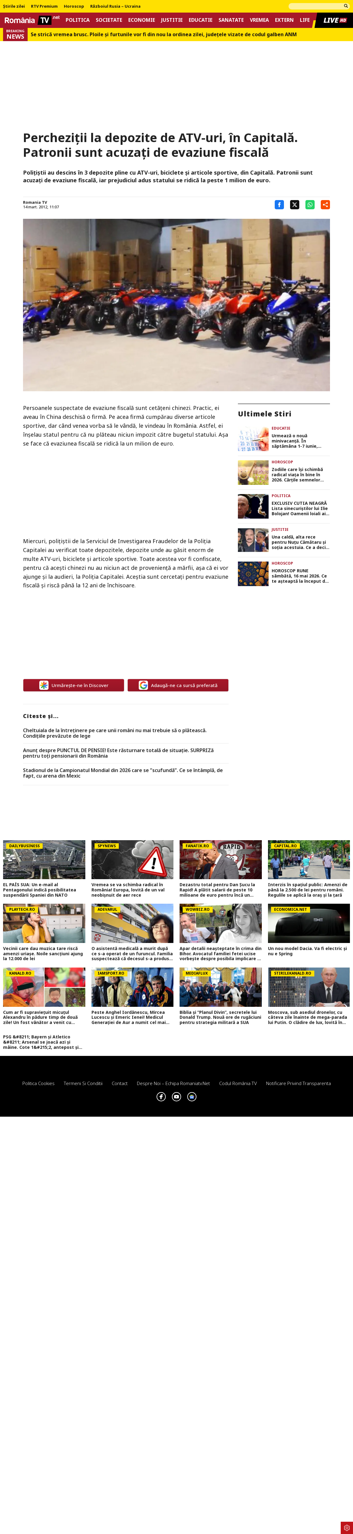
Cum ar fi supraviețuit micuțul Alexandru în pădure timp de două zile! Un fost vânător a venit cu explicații (40, 1017)
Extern (284, 20)
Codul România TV (238, 1083)
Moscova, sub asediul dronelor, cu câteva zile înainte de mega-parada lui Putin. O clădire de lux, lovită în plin (307, 1017)
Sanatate (231, 20)
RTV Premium (44, 6)
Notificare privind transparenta (298, 1083)
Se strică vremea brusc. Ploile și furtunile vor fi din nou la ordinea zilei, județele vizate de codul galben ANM (164, 34)
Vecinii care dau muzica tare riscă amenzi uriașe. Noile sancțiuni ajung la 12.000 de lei (43, 953)
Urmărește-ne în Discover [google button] (73, 685)
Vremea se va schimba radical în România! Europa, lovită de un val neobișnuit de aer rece (128, 890)
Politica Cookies (38, 1083)
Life (305, 20)
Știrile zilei (14, 6)
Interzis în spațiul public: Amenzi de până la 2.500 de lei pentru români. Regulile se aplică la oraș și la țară (307, 890)
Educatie (200, 20)
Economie (141, 20)
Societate (109, 20)
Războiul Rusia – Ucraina (115, 6)
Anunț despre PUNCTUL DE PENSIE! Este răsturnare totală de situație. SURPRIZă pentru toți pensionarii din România (118, 753)
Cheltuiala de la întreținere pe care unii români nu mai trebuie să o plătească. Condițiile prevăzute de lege (115, 733)
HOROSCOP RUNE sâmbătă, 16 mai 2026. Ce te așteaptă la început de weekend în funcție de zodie (300, 576)
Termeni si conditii (83, 1083)
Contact (120, 1083)
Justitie (172, 20)
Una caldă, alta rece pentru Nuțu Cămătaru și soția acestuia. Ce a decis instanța (300, 542)
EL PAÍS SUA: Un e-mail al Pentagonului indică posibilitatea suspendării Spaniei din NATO (39, 890)
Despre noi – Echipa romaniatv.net (173, 1083)
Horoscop (74, 6)
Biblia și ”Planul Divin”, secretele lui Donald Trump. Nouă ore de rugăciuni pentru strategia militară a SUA (220, 1017)
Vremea (259, 20)
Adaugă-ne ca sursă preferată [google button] (178, 685)
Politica (78, 20)
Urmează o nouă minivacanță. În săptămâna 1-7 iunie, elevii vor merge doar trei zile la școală (300, 441)
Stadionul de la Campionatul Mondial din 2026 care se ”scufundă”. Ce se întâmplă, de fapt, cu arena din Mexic (123, 773)
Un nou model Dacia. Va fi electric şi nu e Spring (307, 951)
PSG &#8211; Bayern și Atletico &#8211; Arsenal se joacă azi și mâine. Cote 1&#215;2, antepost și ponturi (41, 1042)
